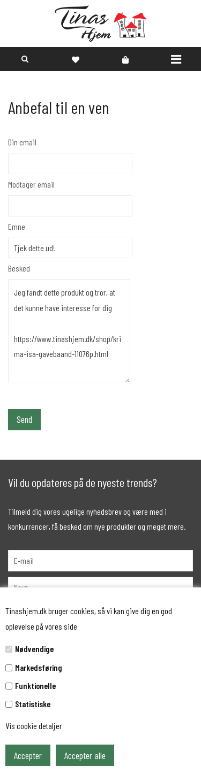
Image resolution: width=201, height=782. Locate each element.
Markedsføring (38, 667)
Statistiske (32, 704)
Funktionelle (35, 685)
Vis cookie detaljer (33, 726)
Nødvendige (34, 649)
